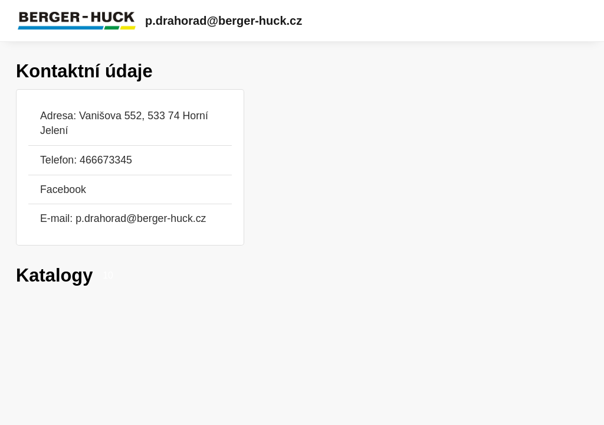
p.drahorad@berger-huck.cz (223, 20)
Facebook (63, 189)
